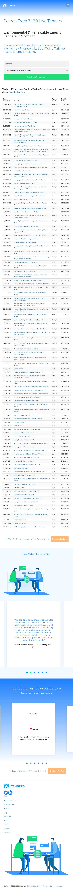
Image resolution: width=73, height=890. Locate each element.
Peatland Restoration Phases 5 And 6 (25, 122)
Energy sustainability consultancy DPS (26, 502)
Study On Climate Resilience (22, 110)
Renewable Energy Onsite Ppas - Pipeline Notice (29, 320)
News (6, 820)
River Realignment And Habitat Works (25, 160)
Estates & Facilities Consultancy (24, 505)
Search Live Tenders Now (36, 77)
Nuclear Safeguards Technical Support (26, 349)
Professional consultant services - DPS (26, 401)
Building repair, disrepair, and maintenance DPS (28, 372)
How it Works (9, 804)
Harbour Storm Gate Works (22, 171)
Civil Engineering (19, 422)
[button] (27, 672)
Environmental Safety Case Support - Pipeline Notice (30, 329)
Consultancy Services (20, 520)
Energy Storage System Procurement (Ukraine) (28, 146)
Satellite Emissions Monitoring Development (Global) (30, 167)
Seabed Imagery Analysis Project (24, 183)
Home (6, 796)
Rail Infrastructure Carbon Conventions (26, 262)
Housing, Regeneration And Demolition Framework (30, 164)
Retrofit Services (19, 487)
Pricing (6, 809)
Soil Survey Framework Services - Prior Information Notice (32, 284)
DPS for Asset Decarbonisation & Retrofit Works (29, 450)
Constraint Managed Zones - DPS (24, 484)
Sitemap (7, 833)
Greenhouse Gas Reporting (22, 436)
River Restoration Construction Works (26, 212)
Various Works (18, 368)
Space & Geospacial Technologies (24, 475)
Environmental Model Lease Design (25, 271)
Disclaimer (59, 886)
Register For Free (59, 539)
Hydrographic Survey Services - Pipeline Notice (28, 180)
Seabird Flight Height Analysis (23, 199)
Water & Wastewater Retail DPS (24, 495)
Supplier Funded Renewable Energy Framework (28, 280)
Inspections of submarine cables (24, 433)
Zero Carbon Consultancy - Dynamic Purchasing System (31, 443)
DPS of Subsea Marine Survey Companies (27, 457)
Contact (7, 829)
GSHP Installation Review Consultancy (26, 226)
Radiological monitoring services (24, 447)
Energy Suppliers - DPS (21, 468)
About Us (7, 816)
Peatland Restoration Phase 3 (23, 119)
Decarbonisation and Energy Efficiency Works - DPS (30, 454)
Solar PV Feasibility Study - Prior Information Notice (30, 235)
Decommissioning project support (24, 461)
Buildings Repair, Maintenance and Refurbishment (29, 527)
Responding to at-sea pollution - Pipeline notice (28, 390)
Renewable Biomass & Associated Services (27, 498)
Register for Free (17, 92)
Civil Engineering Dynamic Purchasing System (28, 418)
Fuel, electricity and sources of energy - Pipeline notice (31, 393)
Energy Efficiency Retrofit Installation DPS (27, 491)
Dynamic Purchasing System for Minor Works (28, 429)
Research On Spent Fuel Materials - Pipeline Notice (30, 208)
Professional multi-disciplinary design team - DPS (29, 471)
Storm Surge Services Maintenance (25, 242)
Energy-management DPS (22, 415)
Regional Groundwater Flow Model (24, 126)
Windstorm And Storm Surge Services (26, 239)
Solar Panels (17, 426)
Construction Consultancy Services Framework (29, 192)
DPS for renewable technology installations (27, 397)
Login (6, 824)
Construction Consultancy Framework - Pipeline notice (31, 386)
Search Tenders (9, 800)
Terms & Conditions (33, 886)
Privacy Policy (48, 886)
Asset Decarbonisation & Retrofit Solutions (27, 464)
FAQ (5, 813)
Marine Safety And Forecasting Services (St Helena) (30, 196)
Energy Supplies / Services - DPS (24, 440)
